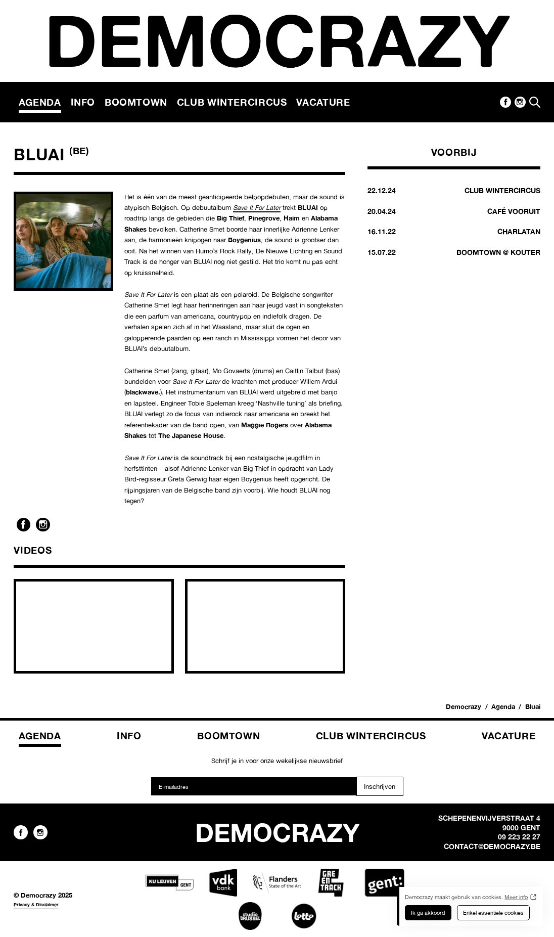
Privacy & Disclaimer (36, 904)
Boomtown (136, 102)
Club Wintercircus (232, 102)
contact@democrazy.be (492, 846)
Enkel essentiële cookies (493, 912)
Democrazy (463, 706)
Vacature (323, 102)
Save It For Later (257, 207)
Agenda (40, 102)
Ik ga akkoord (428, 912)
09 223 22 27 (519, 836)
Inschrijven (379, 786)
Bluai (532, 706)
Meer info (516, 897)
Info (83, 102)
